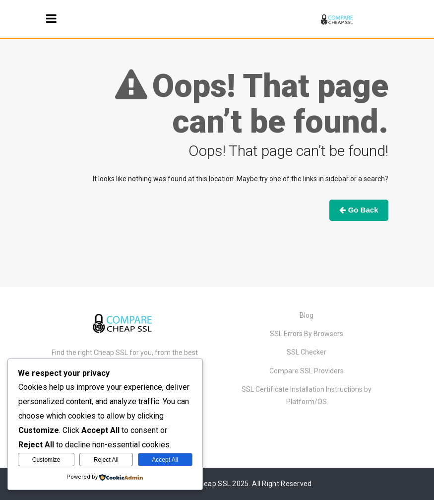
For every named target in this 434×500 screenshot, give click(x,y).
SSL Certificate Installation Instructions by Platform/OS (307, 395)
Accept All (165, 459)
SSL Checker (306, 352)
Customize (46, 459)
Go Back (358, 210)
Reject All (106, 459)
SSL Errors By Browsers (306, 334)
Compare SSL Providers (306, 371)
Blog (306, 315)
